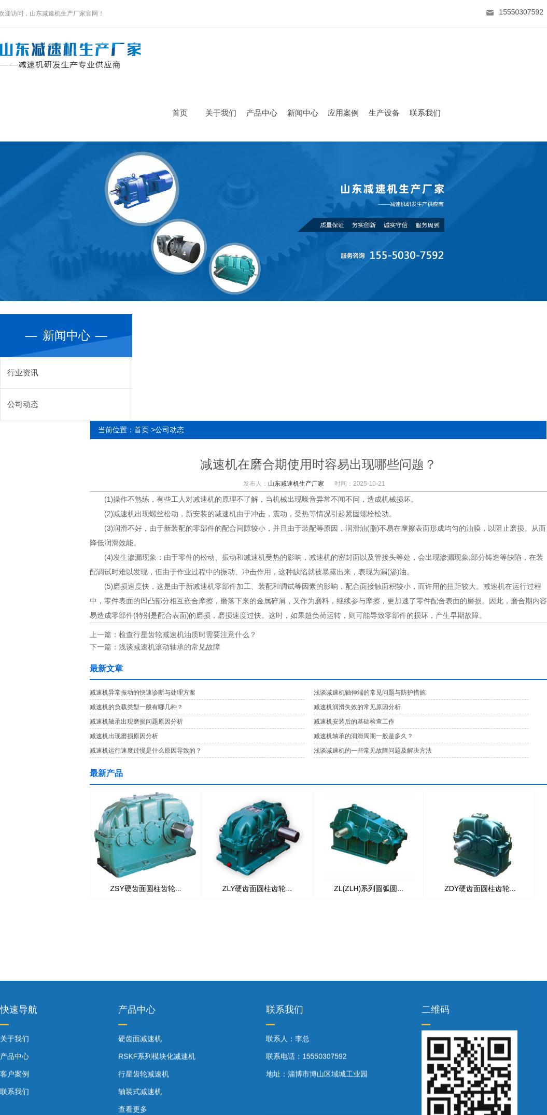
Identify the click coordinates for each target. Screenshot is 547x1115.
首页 (183, 112)
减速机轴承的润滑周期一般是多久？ (363, 736)
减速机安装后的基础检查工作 (354, 721)
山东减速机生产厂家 (296, 483)
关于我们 (224, 112)
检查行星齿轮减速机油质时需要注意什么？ (188, 634)
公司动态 (22, 404)
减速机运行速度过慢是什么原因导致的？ (146, 750)
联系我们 (427, 112)
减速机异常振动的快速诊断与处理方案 (142, 692)
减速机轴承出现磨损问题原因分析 (136, 721)
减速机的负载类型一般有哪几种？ (136, 707)
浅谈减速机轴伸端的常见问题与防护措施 (370, 692)
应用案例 (346, 112)
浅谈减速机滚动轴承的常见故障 (169, 647)
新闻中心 (305, 112)
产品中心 (264, 112)
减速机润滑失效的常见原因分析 (357, 707)
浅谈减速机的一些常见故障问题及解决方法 (373, 750)
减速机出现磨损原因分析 (124, 736)
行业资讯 (22, 372)
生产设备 (387, 112)
